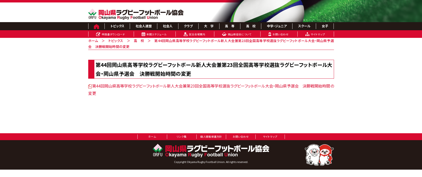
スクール (304, 26)
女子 (325, 26)
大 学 (209, 26)
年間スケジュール (156, 34)
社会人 (168, 26)
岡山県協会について (239, 34)
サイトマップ (318, 34)
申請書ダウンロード (113, 34)
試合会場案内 (197, 34)
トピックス (117, 26)
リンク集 (182, 136)
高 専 (229, 26)
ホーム (93, 40)
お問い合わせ (281, 34)
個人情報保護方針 (211, 136)
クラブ (188, 26)
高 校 (251, 26)
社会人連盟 (144, 26)
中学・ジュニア (277, 26)
